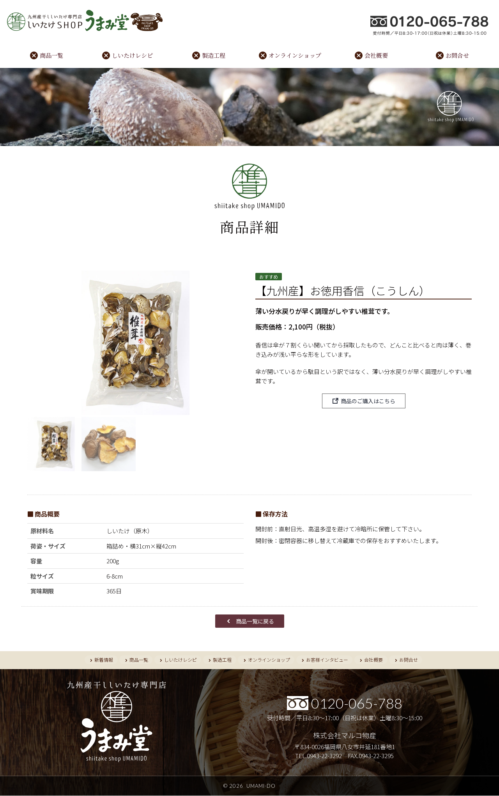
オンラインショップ (295, 56)
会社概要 (376, 56)
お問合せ (457, 56)
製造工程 (213, 56)
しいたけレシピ (132, 56)
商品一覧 (51, 56)
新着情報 (103, 660)
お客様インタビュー (327, 660)
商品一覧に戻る (255, 621)
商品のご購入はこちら (368, 401)
